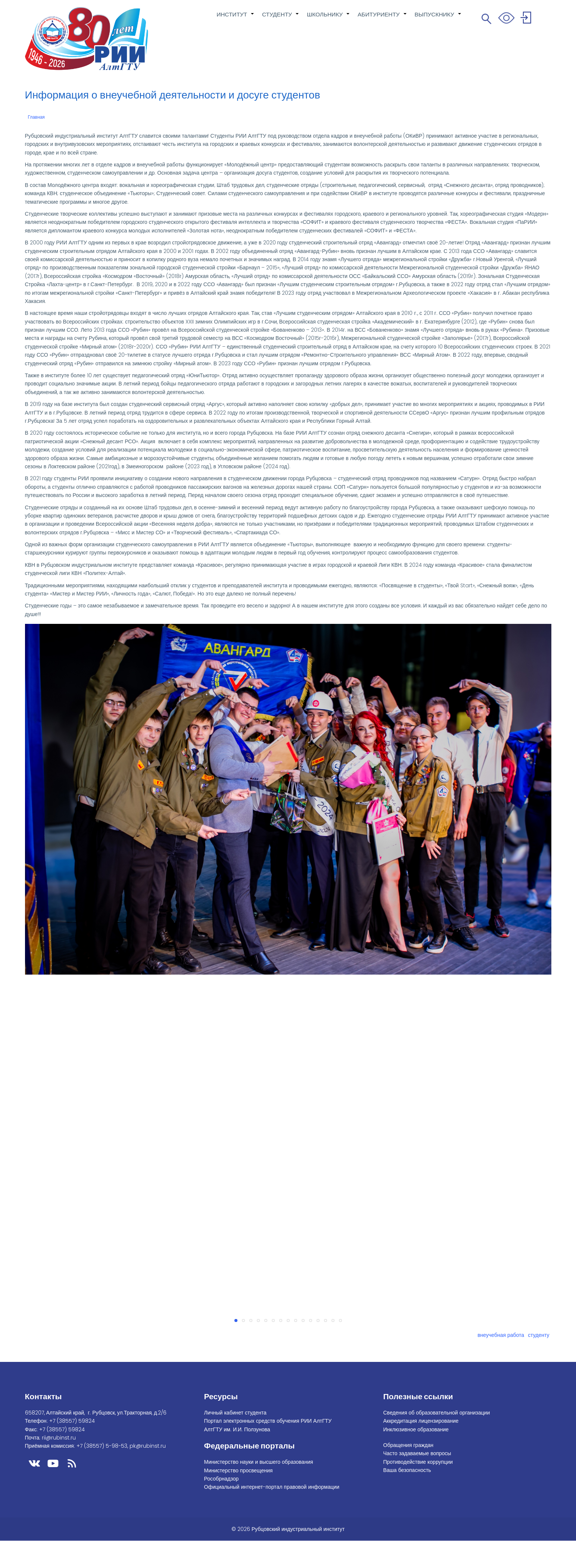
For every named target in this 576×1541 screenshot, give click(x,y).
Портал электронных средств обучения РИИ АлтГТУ (268, 1421)
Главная (36, 117)
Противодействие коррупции (418, 1462)
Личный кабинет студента (235, 1412)
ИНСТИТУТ (236, 18)
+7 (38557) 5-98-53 (102, 1446)
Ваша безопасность (407, 1470)
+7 (72, 1421)
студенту (538, 1335)
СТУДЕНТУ (280, 18)
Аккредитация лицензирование (421, 1421)
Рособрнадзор (221, 1478)
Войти (527, 18)
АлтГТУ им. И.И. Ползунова (237, 1429)
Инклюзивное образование (416, 1429)
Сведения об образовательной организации (436, 1412)
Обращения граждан (408, 1445)
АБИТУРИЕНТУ (382, 18)
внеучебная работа (500, 1335)
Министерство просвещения (238, 1470)
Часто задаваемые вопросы (417, 1453)
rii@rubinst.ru (59, 1437)
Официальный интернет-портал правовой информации (272, 1487)
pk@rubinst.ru (148, 1446)
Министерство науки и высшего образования (258, 1462)
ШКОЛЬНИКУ (328, 18)
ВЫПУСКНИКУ (438, 18)
